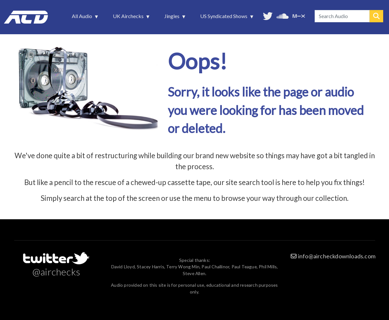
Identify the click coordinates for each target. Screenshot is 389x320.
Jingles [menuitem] (172, 18)
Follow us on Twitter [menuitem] (268, 15)
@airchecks (56, 271)
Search (376, 16)
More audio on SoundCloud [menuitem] (282, 15)
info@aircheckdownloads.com (336, 256)
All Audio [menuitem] (83, 18)
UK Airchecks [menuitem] (129, 18)
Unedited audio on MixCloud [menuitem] (299, 15)
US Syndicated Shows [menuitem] (224, 18)
